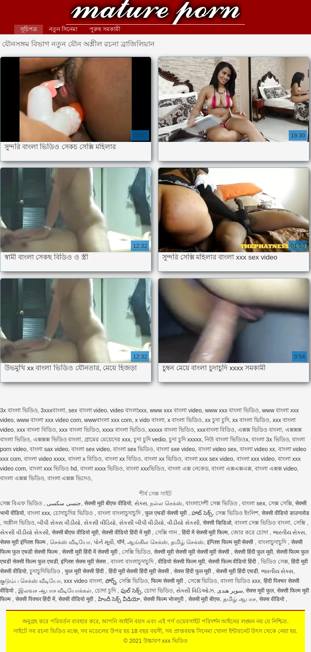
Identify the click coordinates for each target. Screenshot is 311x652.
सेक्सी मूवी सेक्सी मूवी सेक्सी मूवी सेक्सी (192, 552)
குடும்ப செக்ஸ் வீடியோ (30, 581)
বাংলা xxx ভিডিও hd (53, 468)
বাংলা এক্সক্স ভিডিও (22, 478)
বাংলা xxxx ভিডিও (101, 468)
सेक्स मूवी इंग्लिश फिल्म (23, 542)
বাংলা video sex (217, 449)
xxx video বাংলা (83, 581)
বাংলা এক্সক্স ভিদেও (69, 478)
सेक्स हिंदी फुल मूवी (193, 571)
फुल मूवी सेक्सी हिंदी (85, 571)
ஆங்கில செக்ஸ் (147, 542)
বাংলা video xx (257, 449)
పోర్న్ (110, 581)
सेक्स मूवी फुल (260, 590)
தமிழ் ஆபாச (239, 599)
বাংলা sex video (90, 449)
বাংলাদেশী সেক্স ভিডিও (212, 503)
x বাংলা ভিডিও (184, 420)
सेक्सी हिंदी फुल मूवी (253, 552)
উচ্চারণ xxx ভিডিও (155, 13)
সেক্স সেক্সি (280, 503)
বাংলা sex (253, 503)
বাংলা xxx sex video (209, 459)
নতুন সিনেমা (63, 29)
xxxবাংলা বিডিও (216, 429)
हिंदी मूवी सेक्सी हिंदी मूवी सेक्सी (139, 571)
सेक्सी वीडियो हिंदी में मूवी (127, 532)
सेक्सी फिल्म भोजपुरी (164, 599)
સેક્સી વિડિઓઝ (195, 590)
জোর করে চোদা (250, 532)
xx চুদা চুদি (217, 420)
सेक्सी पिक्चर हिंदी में (35, 599)
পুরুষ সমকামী (104, 29)
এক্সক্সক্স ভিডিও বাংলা (57, 439)
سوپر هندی (230, 590)
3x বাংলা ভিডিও (19, 410)
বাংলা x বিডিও (85, 459)
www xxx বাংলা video (176, 410)
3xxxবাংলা (52, 410)
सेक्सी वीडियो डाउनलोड (285, 513)
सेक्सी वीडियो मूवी (76, 599)
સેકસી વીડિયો (100, 522)
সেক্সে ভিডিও (202, 581)
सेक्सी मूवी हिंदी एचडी (237, 571)
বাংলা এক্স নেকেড (188, 468)
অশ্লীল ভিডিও (18, 522)
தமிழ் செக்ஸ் (187, 542)
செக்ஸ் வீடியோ (70, 542)
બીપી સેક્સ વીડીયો (59, 522)
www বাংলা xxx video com (49, 420)
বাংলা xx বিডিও (123, 459)
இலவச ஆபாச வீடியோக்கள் (55, 590)
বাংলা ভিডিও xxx (240, 581)
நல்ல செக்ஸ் (166, 503)
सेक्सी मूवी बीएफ (204, 599)
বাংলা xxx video (255, 459)
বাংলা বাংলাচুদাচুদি (120, 513)
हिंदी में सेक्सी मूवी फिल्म (205, 532)
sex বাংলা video (87, 410)
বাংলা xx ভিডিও (162, 459)
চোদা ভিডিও (158, 590)
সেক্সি (300, 522)
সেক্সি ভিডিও (136, 552)
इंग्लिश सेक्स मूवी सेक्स (84, 561)
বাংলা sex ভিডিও (133, 449)
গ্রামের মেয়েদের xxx (107, 439)
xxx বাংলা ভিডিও (79, 429)
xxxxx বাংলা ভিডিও (171, 429)
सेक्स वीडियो (272, 599)
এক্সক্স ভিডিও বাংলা (260, 429)
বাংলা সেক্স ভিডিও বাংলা (262, 522)
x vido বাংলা (149, 420)
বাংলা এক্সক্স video (276, 468)
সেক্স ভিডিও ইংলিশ (236, 513)
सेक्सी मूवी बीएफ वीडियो (107, 503)
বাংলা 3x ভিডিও (270, 439)
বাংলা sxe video (175, 449)
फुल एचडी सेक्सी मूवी (166, 513)
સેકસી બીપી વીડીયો (141, 522)
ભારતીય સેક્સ (289, 532)
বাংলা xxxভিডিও (145, 468)
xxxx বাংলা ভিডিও (123, 429)
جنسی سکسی (64, 503)
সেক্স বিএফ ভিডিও (22, 503)
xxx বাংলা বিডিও (36, 429)
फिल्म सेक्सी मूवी (168, 581)
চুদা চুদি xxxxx (185, 439)
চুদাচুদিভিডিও (46, 571)
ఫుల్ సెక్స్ (131, 590)
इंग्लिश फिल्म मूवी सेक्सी (231, 542)
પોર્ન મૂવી (104, 542)
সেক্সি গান (167, 532)
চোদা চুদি (106, 590)
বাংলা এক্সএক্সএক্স (231, 468)
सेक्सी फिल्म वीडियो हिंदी (233, 561)
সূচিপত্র (28, 29)
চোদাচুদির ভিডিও (73, 513)
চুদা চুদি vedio (150, 439)
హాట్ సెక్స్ (202, 513)
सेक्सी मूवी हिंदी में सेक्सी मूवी (90, 552)
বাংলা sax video (49, 449)
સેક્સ (140, 503)
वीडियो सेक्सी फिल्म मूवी (181, 561)
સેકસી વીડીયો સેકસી (24, 532)
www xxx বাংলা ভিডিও (232, 410)
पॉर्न (120, 542)
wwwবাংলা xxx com (108, 420)
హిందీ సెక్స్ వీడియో (119, 599)
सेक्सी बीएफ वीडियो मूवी (75, 532)
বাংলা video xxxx (44, 459)
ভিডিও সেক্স (274, 561)
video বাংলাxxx (128, 410)
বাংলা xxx (38, 513)
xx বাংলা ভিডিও (251, 420)
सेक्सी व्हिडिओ (217, 522)
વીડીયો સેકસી (183, 522)
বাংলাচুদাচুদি (273, 542)
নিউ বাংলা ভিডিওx (226, 439)
